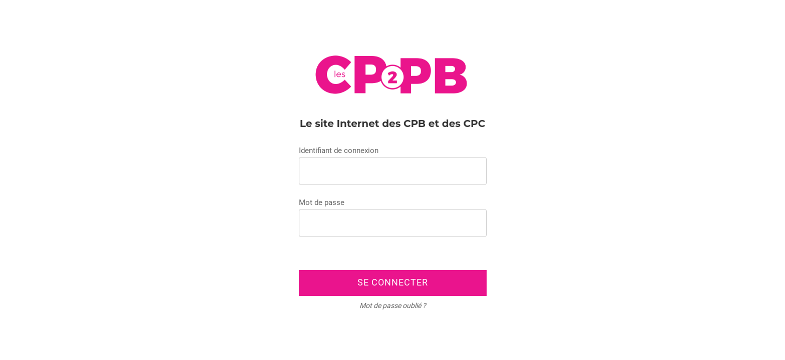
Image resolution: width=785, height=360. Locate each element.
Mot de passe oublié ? (392, 306)
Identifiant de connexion (338, 150)
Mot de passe (321, 202)
